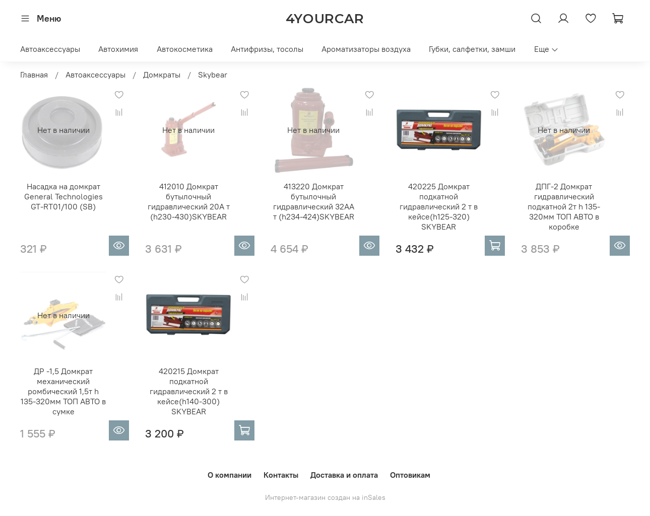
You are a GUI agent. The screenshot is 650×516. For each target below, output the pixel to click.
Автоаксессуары (50, 49)
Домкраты (161, 74)
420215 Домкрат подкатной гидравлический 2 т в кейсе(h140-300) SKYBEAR (189, 391)
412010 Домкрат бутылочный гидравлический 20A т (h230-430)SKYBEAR (189, 201)
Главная (34, 74)
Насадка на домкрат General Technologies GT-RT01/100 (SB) (63, 196)
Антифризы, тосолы (267, 49)
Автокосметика (185, 49)
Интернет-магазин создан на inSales (325, 497)
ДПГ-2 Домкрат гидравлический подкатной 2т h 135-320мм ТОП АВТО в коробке (564, 206)
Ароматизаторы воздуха (366, 49)
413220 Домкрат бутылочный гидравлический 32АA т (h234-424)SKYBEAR (313, 201)
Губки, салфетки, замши (472, 49)
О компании (229, 475)
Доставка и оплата (344, 475)
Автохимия (118, 49)
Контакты (281, 475)
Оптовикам (410, 475)
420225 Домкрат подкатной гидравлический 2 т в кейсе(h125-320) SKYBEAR (439, 206)
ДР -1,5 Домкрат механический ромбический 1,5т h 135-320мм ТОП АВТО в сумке (63, 391)
